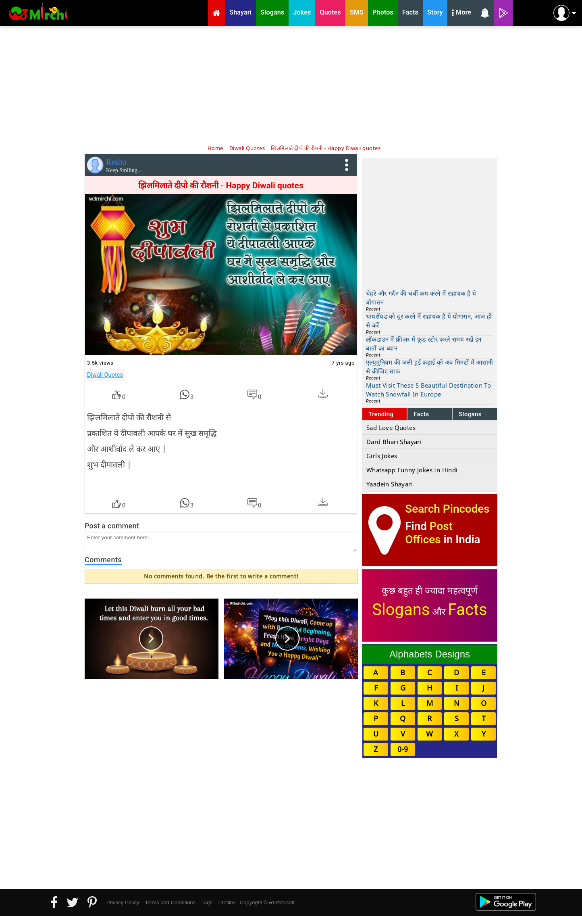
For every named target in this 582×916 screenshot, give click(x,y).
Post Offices (429, 533)
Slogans (470, 414)
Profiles (226, 902)
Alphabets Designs (429, 654)
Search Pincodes (447, 508)
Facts (421, 414)
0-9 (402, 749)
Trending (381, 414)
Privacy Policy (122, 902)
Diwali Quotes (105, 374)
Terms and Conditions (170, 902)
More (461, 13)
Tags (207, 902)
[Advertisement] (291, 84)
